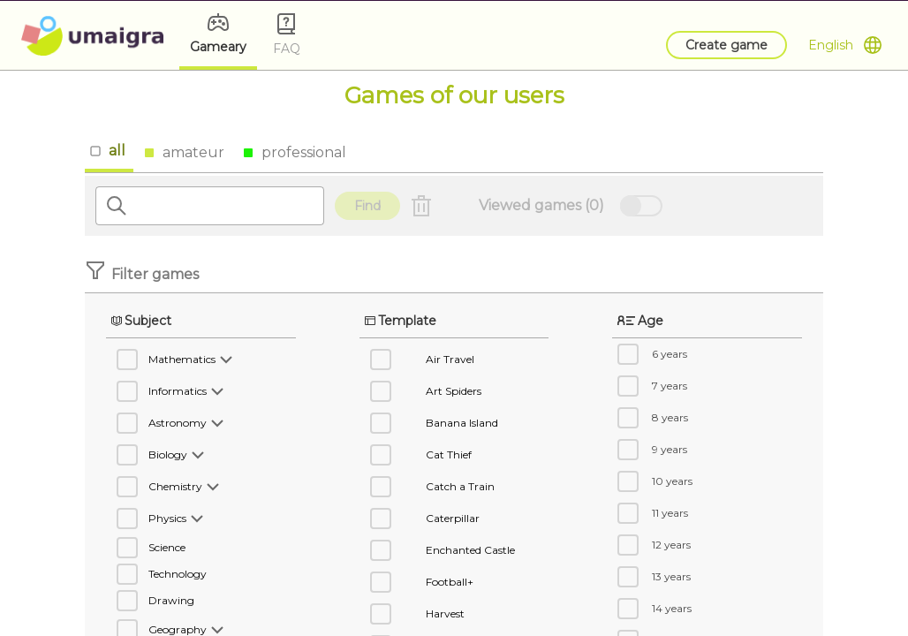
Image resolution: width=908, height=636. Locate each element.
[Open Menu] (845, 45)
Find (367, 206)
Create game (726, 45)
